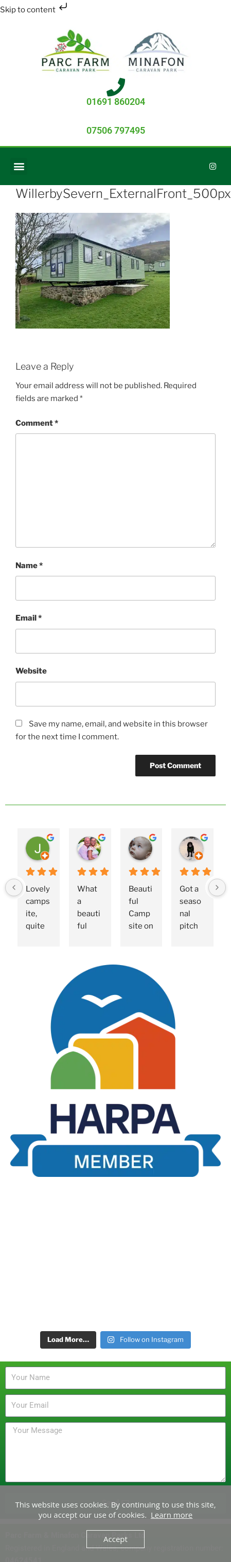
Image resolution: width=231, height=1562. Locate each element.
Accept (115, 1539)
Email (28, 618)
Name (29, 565)
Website (31, 671)
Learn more (171, 1515)
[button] (18, 166)
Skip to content (34, 9)
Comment (36, 423)
